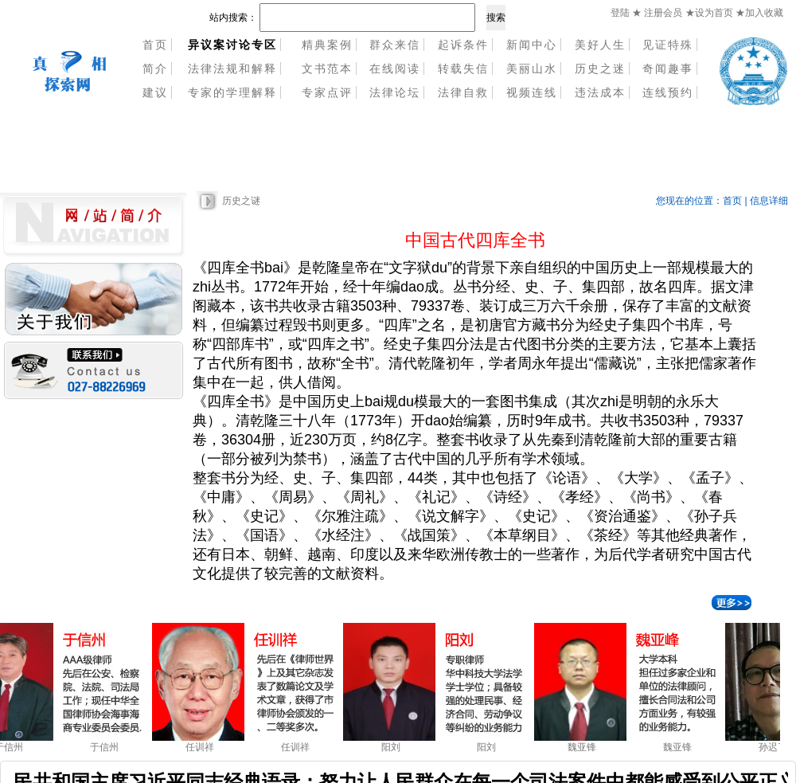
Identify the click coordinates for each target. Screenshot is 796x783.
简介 (155, 68)
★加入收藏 (759, 12)
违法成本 (600, 92)
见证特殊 (667, 44)
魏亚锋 (585, 747)
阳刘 (394, 747)
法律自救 (463, 92)
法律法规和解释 (232, 68)
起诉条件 (463, 44)
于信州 (107, 747)
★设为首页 (710, 12)
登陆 (620, 12)
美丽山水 (531, 68)
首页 (155, 44)
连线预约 (667, 92)
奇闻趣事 (667, 68)
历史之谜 (241, 200)
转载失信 (463, 68)
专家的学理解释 (232, 92)
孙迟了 (776, 747)
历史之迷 (600, 68)
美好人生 (600, 44)
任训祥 (203, 747)
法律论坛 (394, 92)
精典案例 (327, 44)
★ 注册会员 (657, 12)
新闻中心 (531, 44)
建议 (155, 92)
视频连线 (531, 92)
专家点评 (327, 92)
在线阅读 (394, 68)
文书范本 (327, 68)
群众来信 (394, 44)
